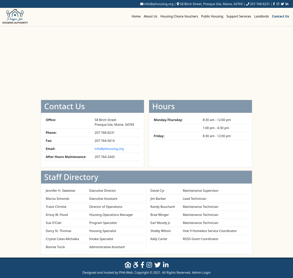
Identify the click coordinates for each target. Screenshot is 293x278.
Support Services (238, 16)
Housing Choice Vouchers (179, 16)
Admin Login (201, 272)
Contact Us (280, 16)
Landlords (261, 16)
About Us (150, 16)
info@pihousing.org (158, 4)
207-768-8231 (260, 4)
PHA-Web (126, 272)
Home (136, 16)
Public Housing (212, 16)
